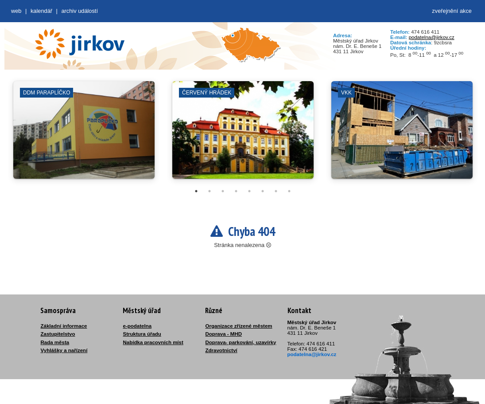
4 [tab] (236, 191)
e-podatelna (137, 326)
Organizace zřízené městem (239, 326)
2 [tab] (209, 191)
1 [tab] (196, 191)
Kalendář (41, 11)
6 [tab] (262, 191)
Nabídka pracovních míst (153, 342)
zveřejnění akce (452, 11)
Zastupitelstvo (58, 334)
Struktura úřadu (142, 334)
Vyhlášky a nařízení (64, 350)
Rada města (55, 342)
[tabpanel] (83, 134)
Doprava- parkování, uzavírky (241, 342)
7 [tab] (276, 191)
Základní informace (64, 326)
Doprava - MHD (224, 334)
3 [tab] (222, 191)
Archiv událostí (79, 11)
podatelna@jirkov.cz (431, 37)
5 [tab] (249, 191)
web (16, 11)
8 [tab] (289, 191)
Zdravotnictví (221, 350)
